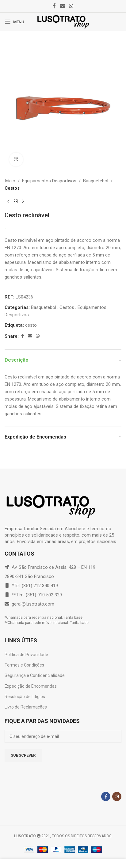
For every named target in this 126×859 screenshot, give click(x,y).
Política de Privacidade (26, 654)
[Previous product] (8, 201)
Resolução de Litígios (25, 696)
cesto (31, 325)
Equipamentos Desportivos (49, 181)
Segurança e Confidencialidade (35, 675)
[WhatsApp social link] (71, 6)
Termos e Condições (24, 665)
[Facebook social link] (54, 6)
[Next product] (23, 201)
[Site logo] (63, 21)
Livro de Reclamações (26, 707)
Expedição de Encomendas (31, 686)
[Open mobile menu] (14, 22)
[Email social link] (62, 6)
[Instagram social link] (116, 796)
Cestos (12, 188)
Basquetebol (95, 181)
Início (10, 181)
